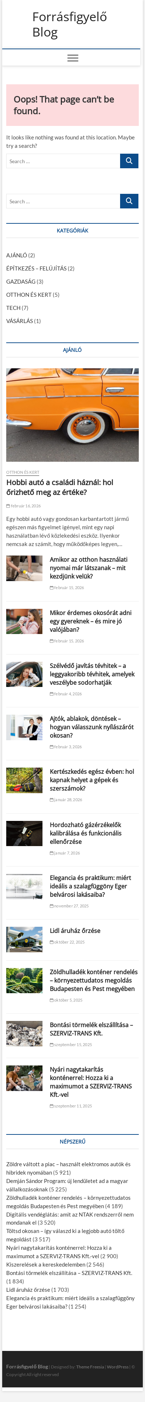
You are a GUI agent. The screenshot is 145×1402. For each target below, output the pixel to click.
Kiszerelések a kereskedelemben (45, 1264)
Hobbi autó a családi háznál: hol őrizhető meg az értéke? (59, 487)
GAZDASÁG (21, 281)
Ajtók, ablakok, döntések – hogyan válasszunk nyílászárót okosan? (92, 727)
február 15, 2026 (67, 587)
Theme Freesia (90, 1367)
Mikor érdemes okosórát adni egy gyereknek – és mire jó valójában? (90, 621)
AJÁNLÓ (16, 255)
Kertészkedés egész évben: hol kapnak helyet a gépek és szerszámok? (92, 780)
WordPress (118, 1367)
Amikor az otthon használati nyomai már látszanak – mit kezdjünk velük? (88, 568)
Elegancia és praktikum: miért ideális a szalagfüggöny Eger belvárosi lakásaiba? (90, 886)
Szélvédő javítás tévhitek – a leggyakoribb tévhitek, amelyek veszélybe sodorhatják (92, 674)
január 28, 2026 (66, 799)
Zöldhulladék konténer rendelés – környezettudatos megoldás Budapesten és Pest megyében (94, 980)
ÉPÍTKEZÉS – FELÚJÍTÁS (36, 268)
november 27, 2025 (69, 905)
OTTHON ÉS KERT (29, 294)
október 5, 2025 (66, 1000)
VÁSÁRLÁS (19, 321)
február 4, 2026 (66, 693)
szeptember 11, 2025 (71, 1105)
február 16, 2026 (23, 505)
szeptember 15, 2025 (71, 1044)
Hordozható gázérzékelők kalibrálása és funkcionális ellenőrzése (86, 833)
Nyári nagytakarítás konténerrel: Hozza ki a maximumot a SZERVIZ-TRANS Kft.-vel (91, 1082)
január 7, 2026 (65, 852)
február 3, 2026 (66, 746)
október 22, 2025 (67, 942)
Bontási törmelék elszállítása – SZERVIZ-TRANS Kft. (91, 1029)
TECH (13, 307)
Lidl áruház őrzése (75, 931)
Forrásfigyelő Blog (69, 24)
